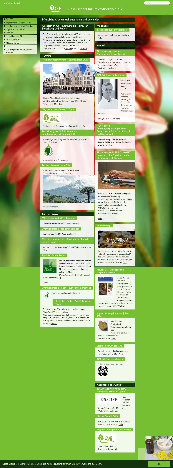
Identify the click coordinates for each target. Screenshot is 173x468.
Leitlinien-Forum (12, 39)
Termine (8, 33)
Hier (99, 118)
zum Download (72, 223)
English (17, 3)
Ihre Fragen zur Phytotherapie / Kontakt (18, 51)
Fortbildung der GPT (14, 36)
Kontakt (54, 323)
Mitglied (83, 48)
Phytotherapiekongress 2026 (17, 22)
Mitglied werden (12, 43)
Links (7, 46)
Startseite (8, 3)
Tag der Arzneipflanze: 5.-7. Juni (18, 26)
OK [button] (159, 464)
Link (125, 262)
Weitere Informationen (108, 411)
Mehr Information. (51, 207)
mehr (100, 218)
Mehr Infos (58, 104)
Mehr (45, 250)
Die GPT (8, 19)
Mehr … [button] (99, 464)
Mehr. (70, 272)
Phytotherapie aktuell (14, 29)
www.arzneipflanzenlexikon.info (66, 293)
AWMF (57, 45)
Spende (68, 48)
